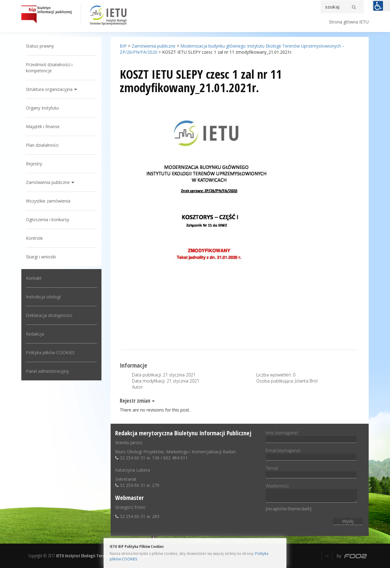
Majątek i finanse (43, 126)
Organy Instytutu (42, 108)
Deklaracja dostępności (49, 315)
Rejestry (34, 164)
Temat (311, 471)
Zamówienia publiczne (48, 182)
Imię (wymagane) (311, 436)
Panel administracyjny (47, 371)
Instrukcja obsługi (43, 297)
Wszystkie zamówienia (48, 201)
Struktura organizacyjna (49, 89)
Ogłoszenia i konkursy (47, 219)
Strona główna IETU (349, 22)
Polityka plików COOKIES (50, 352)
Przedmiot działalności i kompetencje (49, 68)
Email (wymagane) (311, 454)
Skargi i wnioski (41, 257)
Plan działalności (42, 145)
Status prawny (40, 46)
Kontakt (33, 278)
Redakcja (35, 334)
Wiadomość (311, 493)
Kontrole (34, 238)
